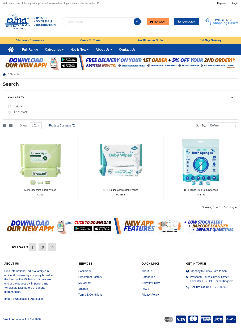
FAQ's (145, 288)
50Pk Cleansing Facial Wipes (40, 190)
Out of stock (20, 112)
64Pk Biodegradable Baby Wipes (120, 190)
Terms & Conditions (90, 294)
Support (83, 288)
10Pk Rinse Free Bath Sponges (201, 190)
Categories (148, 276)
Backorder (158, 21)
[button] (54, 49)
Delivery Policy (151, 282)
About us (147, 271)
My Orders (84, 282)
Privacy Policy (150, 294)
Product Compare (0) (62, 125)
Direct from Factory (90, 276)
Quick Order (187, 21)
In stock (17, 106)
